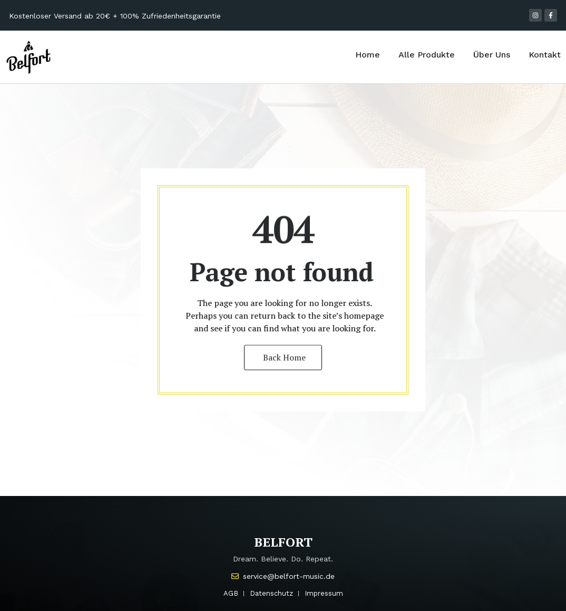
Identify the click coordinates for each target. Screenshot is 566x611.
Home (367, 55)
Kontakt (545, 55)
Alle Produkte (426, 55)
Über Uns (491, 55)
